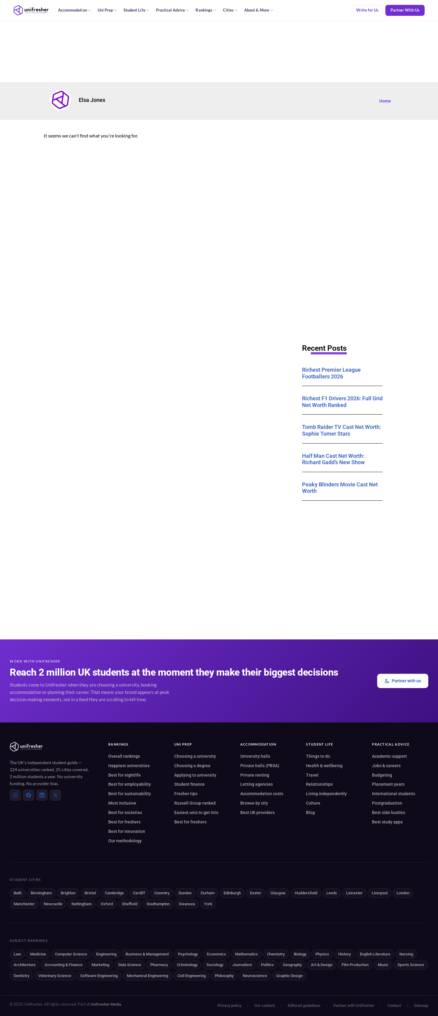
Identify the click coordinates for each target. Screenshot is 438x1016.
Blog (310, 812)
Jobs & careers (386, 765)
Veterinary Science (54, 975)
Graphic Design (289, 975)
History (344, 954)
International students (393, 793)
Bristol (90, 893)
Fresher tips (185, 793)
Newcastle (53, 904)
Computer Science (71, 954)
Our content (264, 1005)
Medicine (38, 954)
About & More (258, 10)
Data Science (129, 964)
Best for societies (125, 812)
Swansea (187, 904)
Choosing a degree (192, 765)
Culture (313, 803)
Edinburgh (232, 893)
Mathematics (246, 954)
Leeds (331, 893)
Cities (230, 10)
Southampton (158, 904)
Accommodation (74, 10)
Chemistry (276, 954)
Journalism (242, 964)
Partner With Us (405, 10)
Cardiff (139, 893)
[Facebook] (28, 795)
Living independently (326, 793)
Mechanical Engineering (147, 975)
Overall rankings (124, 756)
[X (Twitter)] (55, 795)
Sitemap (421, 1005)
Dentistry (21, 975)
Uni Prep (107, 10)
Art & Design (321, 964)
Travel (312, 775)
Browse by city (254, 803)
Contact (394, 1005)
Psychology (188, 954)
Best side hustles (388, 812)
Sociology (215, 964)
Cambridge (114, 893)
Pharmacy (159, 964)
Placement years (388, 784)
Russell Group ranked (195, 803)
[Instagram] (15, 795)
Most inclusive (122, 803)
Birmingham (41, 893)
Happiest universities (129, 765)
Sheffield (129, 904)
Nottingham (81, 904)
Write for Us (367, 10)
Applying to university (195, 775)
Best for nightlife (124, 775)
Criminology (187, 964)
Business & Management (147, 954)
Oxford (107, 904)
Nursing (406, 954)
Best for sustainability (129, 793)
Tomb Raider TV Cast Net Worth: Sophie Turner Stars (341, 430)
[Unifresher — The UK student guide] (31, 10)
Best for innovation (126, 831)
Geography (292, 964)
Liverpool (380, 893)
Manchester (24, 904)
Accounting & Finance (63, 964)
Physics (322, 954)
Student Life (136, 10)
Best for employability (129, 784)
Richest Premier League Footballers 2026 (331, 373)
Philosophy (224, 975)
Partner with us (402, 681)
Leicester (354, 893)
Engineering (106, 954)
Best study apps (387, 821)
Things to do (318, 756)
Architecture (25, 964)
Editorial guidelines (304, 1005)
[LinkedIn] (41, 795)
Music (383, 964)
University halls (255, 756)
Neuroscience (255, 975)
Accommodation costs (261, 793)
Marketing (100, 964)
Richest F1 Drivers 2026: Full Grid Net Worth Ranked (342, 401)
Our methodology (125, 840)
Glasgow (278, 893)
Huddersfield (306, 893)
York (208, 904)
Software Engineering (99, 975)
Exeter (255, 893)
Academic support (389, 756)
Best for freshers (124, 821)
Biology (300, 954)
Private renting (254, 775)
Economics (216, 954)
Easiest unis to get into (196, 812)
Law (17, 954)
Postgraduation (387, 803)
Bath (18, 893)
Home (385, 101)
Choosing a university (195, 756)
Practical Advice (172, 10)
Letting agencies (256, 784)
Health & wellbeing (324, 765)
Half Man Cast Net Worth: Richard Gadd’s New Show (333, 459)
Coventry (161, 893)
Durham (207, 893)
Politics (267, 964)
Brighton (68, 893)
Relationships (319, 784)
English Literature (375, 954)
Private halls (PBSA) (259, 765)
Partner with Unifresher (353, 1005)
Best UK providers (257, 812)
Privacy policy (229, 1005)
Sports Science (411, 964)
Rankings (206, 10)
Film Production (355, 964)
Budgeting (382, 775)
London (403, 893)
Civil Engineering (191, 975)
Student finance (189, 784)
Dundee (185, 893)
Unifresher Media (106, 1004)
